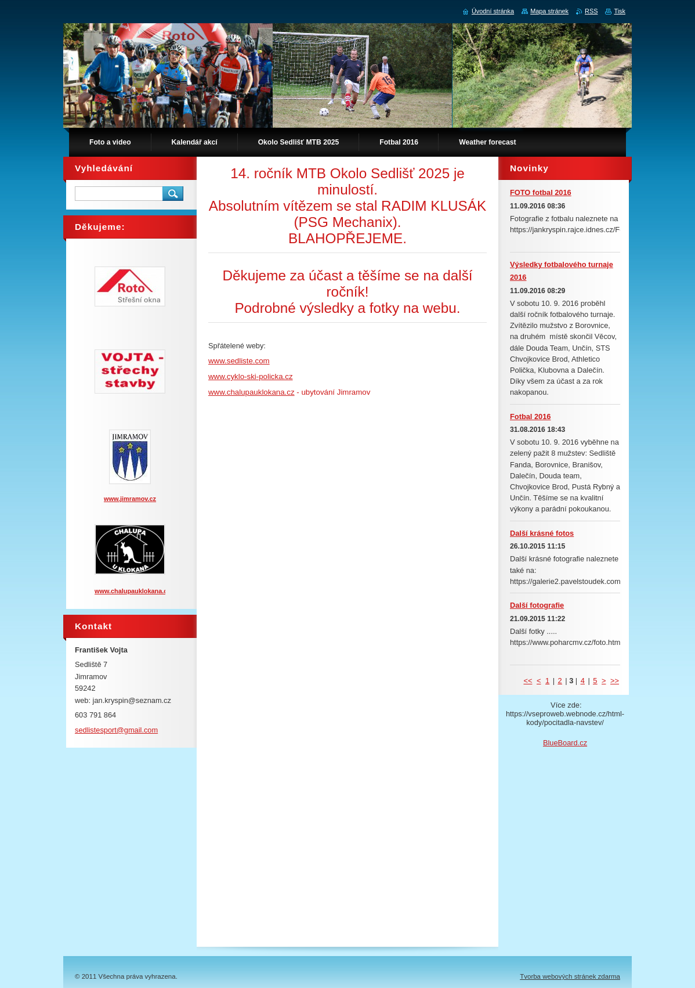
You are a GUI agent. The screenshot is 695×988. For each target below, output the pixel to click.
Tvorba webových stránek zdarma (570, 976)
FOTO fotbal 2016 (540, 192)
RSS (591, 11)
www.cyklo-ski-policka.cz (250, 376)
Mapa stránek (549, 11)
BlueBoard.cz (565, 742)
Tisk (619, 11)
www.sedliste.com (239, 360)
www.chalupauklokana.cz (251, 392)
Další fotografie (537, 605)
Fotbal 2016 (530, 416)
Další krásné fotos (542, 533)
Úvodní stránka (493, 11)
